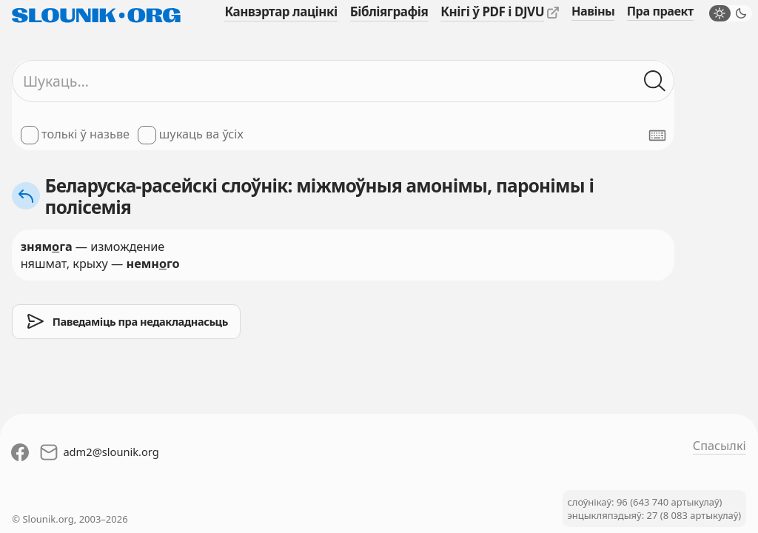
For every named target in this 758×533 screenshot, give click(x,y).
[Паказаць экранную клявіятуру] (657, 135)
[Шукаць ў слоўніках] (654, 81)
